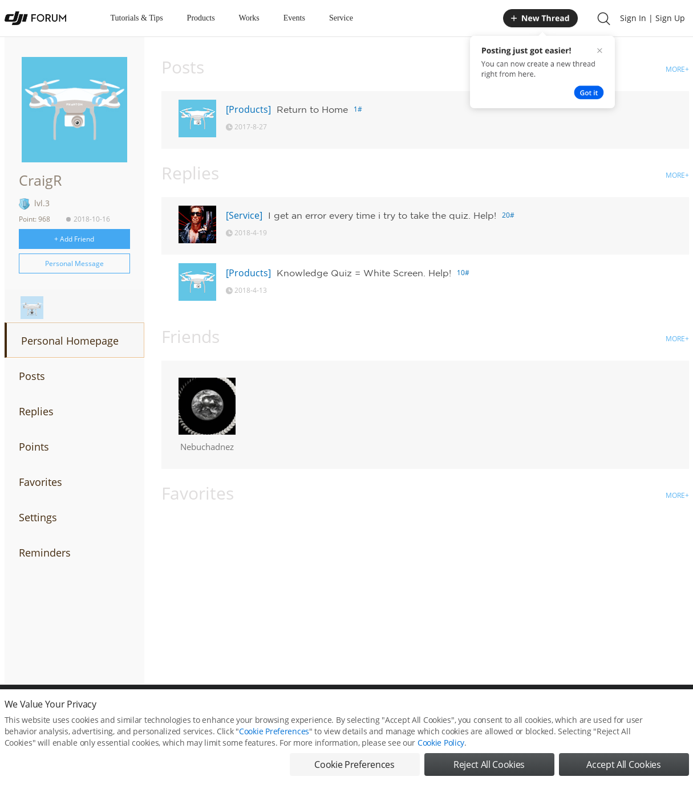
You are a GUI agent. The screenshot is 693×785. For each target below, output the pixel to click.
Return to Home (312, 109)
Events (294, 18)
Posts (32, 376)
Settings (38, 517)
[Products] (248, 109)
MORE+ (677, 69)
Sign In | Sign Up (652, 18)
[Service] (244, 215)
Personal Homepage (70, 340)
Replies (36, 411)
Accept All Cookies (623, 767)
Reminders (45, 552)
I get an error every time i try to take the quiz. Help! (382, 215)
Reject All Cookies (489, 767)
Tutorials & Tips (137, 18)
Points (34, 446)
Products (201, 18)
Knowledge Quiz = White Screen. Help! (364, 273)
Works (249, 18)
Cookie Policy (441, 744)
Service (341, 18)
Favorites (40, 482)
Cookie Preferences (274, 733)
